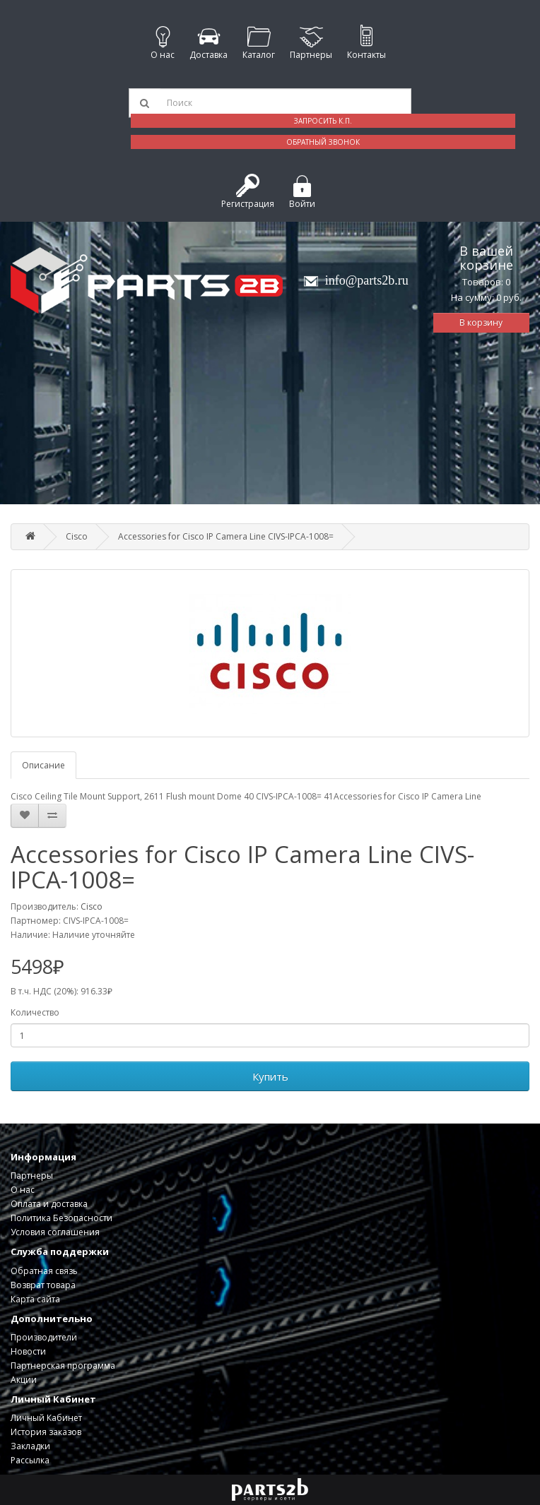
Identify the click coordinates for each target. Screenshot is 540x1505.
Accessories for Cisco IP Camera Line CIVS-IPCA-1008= (226, 536)
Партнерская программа (63, 1366)
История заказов (46, 1432)
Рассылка (30, 1460)
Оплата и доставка (49, 1204)
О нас (23, 1190)
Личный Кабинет (46, 1418)
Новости (28, 1351)
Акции (24, 1380)
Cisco (77, 536)
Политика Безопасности (61, 1218)
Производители (44, 1337)
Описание (43, 765)
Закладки (30, 1446)
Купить (270, 1076)
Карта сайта (35, 1299)
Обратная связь (44, 1271)
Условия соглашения (55, 1232)
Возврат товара (43, 1285)
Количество (35, 1012)
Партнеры (32, 1176)
